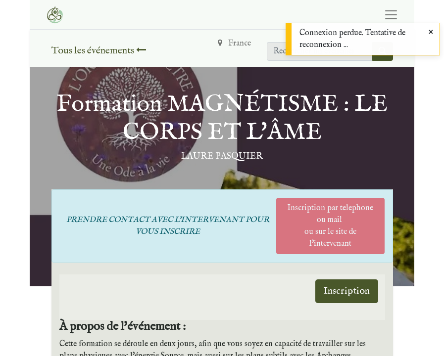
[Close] (431, 32)
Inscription (347, 291)
